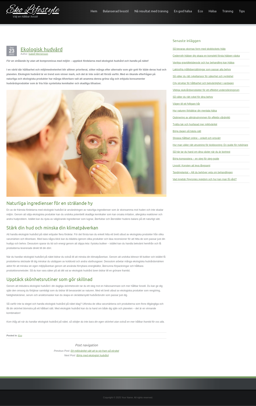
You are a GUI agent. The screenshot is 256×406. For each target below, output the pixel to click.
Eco (200, 11)
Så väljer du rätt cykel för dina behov (193, 96)
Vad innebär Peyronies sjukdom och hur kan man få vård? (205, 179)
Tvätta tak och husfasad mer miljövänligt (195, 124)
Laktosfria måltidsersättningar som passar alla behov (202, 69)
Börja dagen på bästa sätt (187, 131)
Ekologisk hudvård (42, 49)
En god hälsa (183, 11)
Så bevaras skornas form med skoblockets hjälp (199, 48)
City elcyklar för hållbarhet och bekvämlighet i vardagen (203, 83)
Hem (94, 11)
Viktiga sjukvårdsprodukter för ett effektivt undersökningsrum (206, 90)
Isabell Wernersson (38, 54)
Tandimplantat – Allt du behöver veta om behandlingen (203, 172)
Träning (227, 11)
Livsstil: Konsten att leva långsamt (191, 165)
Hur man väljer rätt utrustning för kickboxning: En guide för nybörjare (210, 145)
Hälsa (213, 11)
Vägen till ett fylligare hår (186, 103)
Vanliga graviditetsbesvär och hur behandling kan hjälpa (203, 62)
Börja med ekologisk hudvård (92, 355)
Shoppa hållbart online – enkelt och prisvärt (196, 138)
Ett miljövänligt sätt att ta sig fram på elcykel (95, 350)
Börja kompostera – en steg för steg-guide (196, 158)
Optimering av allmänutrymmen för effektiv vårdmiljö (201, 117)
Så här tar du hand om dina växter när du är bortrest (201, 151)
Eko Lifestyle (32, 10)
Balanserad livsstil (116, 11)
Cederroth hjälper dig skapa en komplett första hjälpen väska (206, 55)
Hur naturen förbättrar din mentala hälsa (195, 110)
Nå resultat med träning (151, 11)
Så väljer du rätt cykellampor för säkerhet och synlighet (203, 76)
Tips (242, 11)
